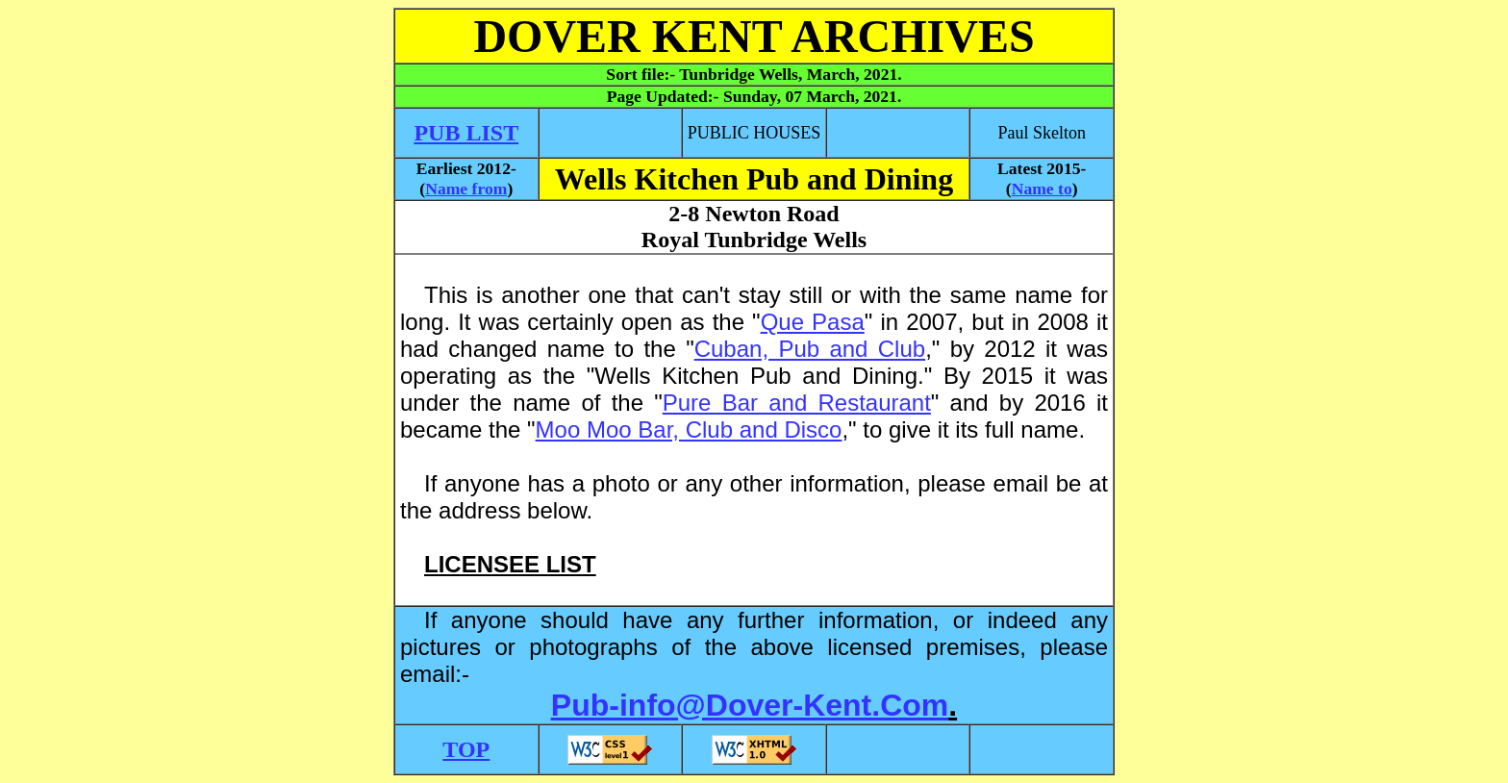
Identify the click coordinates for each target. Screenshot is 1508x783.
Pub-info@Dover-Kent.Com (749, 705)
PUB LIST (466, 132)
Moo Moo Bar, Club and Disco (689, 429)
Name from (466, 188)
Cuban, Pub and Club (809, 349)
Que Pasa (813, 322)
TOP (466, 749)
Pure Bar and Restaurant (797, 403)
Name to (1042, 188)
